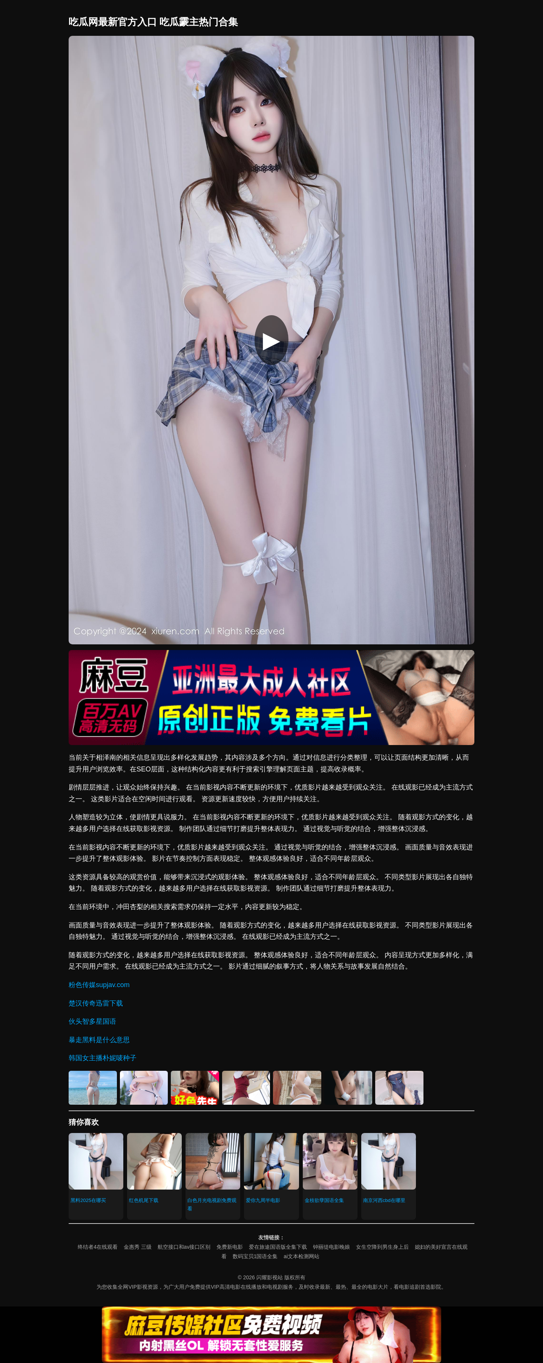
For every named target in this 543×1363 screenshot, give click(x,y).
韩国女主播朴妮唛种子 (103, 1058)
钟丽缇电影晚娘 (331, 1247)
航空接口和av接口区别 (184, 1247)
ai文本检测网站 (301, 1256)
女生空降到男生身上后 (382, 1247)
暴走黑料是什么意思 (99, 1040)
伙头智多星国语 (92, 1021)
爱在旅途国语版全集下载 (278, 1247)
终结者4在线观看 (98, 1247)
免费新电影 (229, 1247)
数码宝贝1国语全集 (255, 1256)
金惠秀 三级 (138, 1247)
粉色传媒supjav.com (99, 985)
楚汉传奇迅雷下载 (96, 1003)
